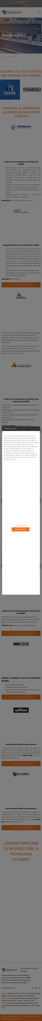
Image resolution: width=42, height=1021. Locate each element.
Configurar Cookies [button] (21, 525)
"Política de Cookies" (10, 459)
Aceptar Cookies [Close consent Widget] (20, 529)
